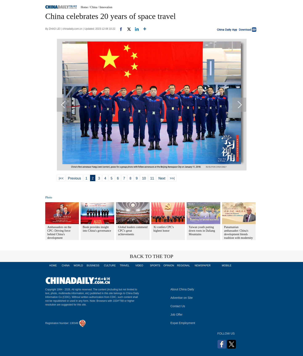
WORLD (78, 265)
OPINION (168, 265)
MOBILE (226, 265)
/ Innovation (105, 7)
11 (152, 178)
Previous (74, 178)
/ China (93, 7)
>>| (172, 178)
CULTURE (110, 265)
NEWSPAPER (202, 265)
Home (84, 7)
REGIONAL (183, 265)
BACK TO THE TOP (151, 256)
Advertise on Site (181, 297)
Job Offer (176, 314)
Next (161, 178)
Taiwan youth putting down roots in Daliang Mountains (202, 231)
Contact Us (177, 306)
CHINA (65, 265)
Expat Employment (182, 323)
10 (144, 178)
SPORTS (155, 265)
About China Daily (182, 289)
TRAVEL (124, 265)
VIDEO (139, 265)
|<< (61, 178)
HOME (53, 265)
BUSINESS (93, 265)
